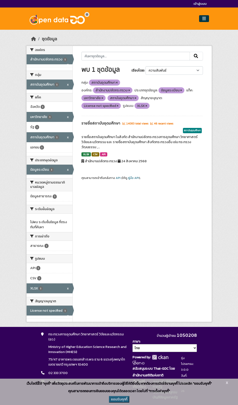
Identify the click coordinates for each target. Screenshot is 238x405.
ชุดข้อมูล (49, 39)
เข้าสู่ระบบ (200, 3)
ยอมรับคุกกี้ (119, 399)
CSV (95, 154)
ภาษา (136, 341)
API (104, 154)
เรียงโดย (137, 70)
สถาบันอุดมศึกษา (192, 130)
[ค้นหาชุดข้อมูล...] (135, 56)
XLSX (86, 154)
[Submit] (196, 56)
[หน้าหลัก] (33, 39)
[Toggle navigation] (204, 18)
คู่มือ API (133, 178)
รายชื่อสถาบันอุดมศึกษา (101, 123)
